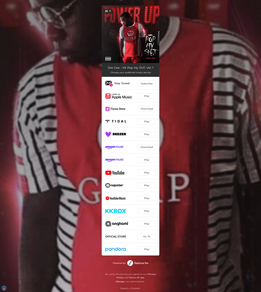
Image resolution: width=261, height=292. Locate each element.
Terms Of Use (136, 277)
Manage (120, 281)
